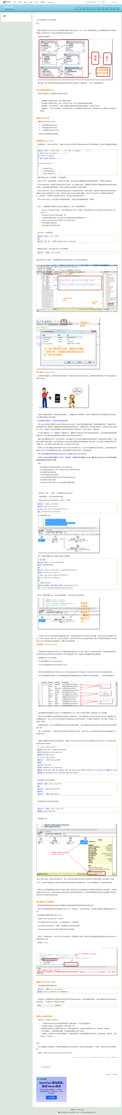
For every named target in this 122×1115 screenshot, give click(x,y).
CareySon (8, 7)
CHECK (46, 158)
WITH (41, 153)
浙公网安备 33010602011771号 (68, 1112)
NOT (54, 770)
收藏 (112, 1057)
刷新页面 (108, 1074)
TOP (45, 241)
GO (39, 580)
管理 (116, 8)
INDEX (61, 585)
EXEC (40, 1006)
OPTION (51, 158)
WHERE (40, 770)
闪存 (36, 2)
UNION (40, 792)
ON (39, 512)
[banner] (6, 2)
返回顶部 (114, 1074)
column (77, 151)
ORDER (40, 755)
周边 (20, 2)
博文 (88, 654)
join (45, 509)
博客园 (78, 8)
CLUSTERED (54, 585)
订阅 (108, 8)
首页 (86, 8)
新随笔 (93, 8)
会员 (14, 2)
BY (44, 755)
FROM (54, 241)
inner (41, 509)
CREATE (40, 151)
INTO (54, 750)
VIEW (45, 151)
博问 (30, 2)
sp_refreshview (48, 1006)
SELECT (40, 241)
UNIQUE (46, 585)
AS (39, 156)
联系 (101, 8)
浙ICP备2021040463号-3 (88, 1112)
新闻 (25, 2)
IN (57, 770)
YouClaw (50, 2)
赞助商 (42, 2)
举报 (116, 1057)
